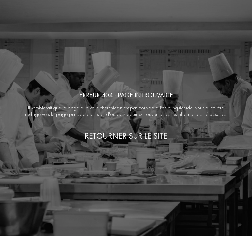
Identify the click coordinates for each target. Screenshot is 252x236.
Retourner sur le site (126, 136)
